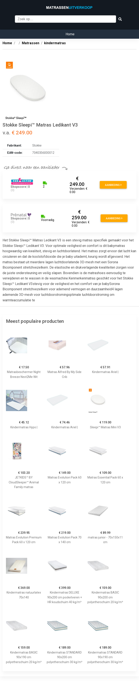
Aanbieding (113, 185)
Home (70, 34)
